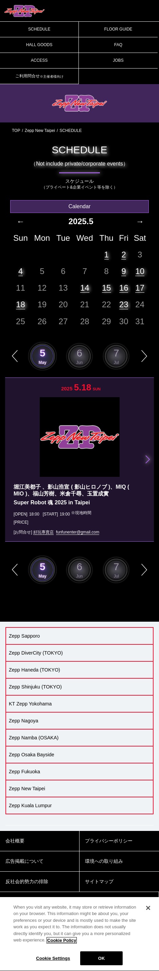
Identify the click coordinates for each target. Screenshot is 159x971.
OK (101, 962)
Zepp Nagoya (23, 720)
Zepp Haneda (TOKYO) (34, 670)
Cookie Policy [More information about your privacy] (61, 944)
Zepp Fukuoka (24, 771)
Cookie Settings (53, 962)
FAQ (118, 44)
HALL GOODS (39, 44)
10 (139, 271)
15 (106, 287)
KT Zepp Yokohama (30, 703)
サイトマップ (99, 881)
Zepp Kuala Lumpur (30, 805)
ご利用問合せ (39, 76)
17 (139, 287)
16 (123, 287)
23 (123, 304)
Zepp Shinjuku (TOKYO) (35, 687)
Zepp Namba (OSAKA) (33, 737)
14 (84, 287)
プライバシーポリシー (108, 840)
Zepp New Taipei (40, 130)
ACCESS (39, 60)
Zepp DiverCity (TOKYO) (36, 653)
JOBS (118, 60)
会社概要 (14, 840)
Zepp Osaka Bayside (31, 754)
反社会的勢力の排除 (26, 881)
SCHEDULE (39, 29)
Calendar (80, 206)
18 (20, 304)
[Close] (148, 912)
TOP (16, 130)
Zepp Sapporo (24, 636)
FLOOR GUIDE (118, 29)
